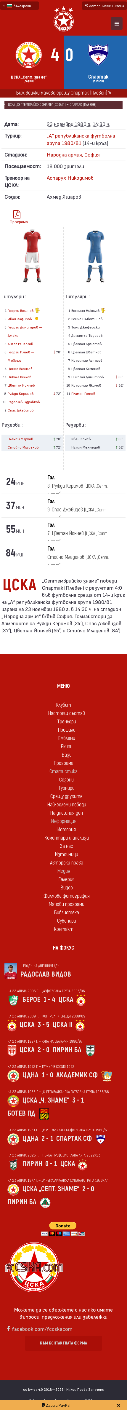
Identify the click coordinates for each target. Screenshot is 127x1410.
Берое (31, 999)
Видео (66, 887)
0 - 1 (51, 1163)
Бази (67, 755)
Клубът (63, 705)
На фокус (63, 948)
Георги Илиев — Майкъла (21, 356)
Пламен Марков (20, 439)
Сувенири (66, 921)
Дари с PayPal (56, 1405)
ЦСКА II (62, 1024)
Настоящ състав (66, 713)
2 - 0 (43, 1050)
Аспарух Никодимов (70, 177)
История (66, 829)
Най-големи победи (66, 804)
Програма (19, 217)
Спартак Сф (74, 1138)
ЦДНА (30, 1075)
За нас (66, 846)
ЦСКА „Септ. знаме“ (50, 1189)
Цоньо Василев (20, 368)
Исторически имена (104, 6)
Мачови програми (66, 904)
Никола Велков (19, 377)
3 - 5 (43, 1024)
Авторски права (66, 862)
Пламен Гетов (83, 393)
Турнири (66, 788)
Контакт (63, 929)
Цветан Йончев (21, 385)
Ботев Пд (21, 1113)
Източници (66, 854)
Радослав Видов (45, 974)
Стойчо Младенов (23, 447)
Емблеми (66, 738)
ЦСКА (65, 999)
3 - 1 (78, 1100)
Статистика (63, 771)
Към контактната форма (63, 1343)
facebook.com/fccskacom (42, 1328)
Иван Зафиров (24, 318)
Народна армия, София (73, 154)
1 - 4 (49, 999)
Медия (63, 871)
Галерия (66, 879)
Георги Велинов (24, 311)
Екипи (67, 746)
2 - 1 (47, 1138)
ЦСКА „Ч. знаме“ (45, 1100)
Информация (63, 821)
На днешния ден (66, 813)
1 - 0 (47, 1075)
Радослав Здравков (24, 402)
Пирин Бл (66, 1050)
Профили (66, 730)
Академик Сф (77, 1075)
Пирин (32, 1163)
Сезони (66, 779)
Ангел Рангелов (20, 344)
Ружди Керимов (21, 393)
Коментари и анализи (66, 838)
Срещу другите (66, 796)
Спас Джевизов (21, 410)
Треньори (66, 721)
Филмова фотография (67, 896)
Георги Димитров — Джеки (25, 331)
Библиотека (66, 912)
